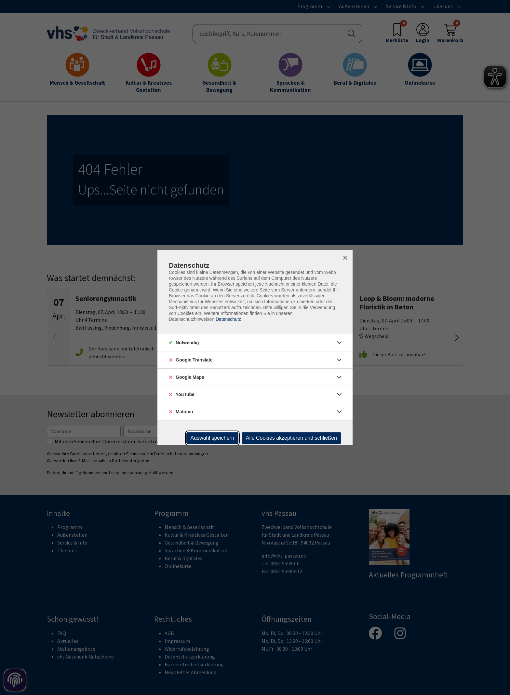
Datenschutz (228, 319)
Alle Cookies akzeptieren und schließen (291, 438)
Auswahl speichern (212, 438)
